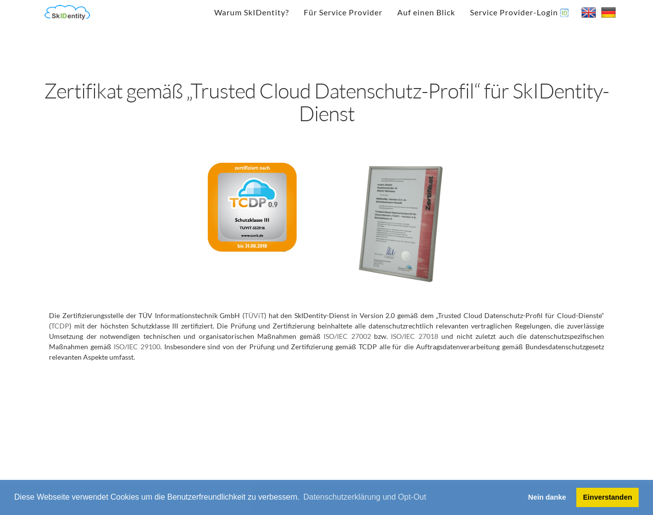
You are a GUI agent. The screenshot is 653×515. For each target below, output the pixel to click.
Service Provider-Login (519, 12)
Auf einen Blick (426, 12)
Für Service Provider (343, 12)
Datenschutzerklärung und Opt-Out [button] (364, 497)
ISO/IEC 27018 (414, 336)
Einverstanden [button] (607, 497)
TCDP (60, 326)
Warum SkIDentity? (251, 12)
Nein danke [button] (547, 497)
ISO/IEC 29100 (137, 346)
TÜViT (254, 315)
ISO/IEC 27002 (347, 336)
